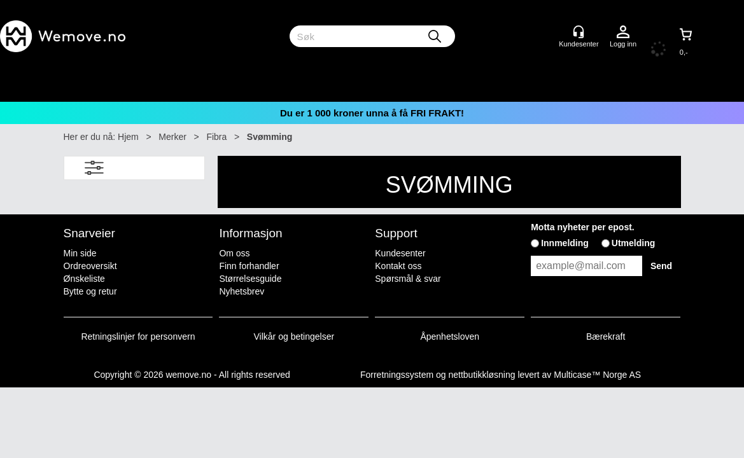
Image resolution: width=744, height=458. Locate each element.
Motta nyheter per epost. (583, 227)
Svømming (270, 137)
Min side (80, 253)
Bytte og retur (90, 291)
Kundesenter (400, 253)
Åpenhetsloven (449, 336)
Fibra (216, 137)
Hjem (128, 137)
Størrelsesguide (250, 279)
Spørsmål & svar (407, 279)
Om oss (234, 253)
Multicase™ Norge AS (597, 375)
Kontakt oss (398, 266)
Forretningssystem (396, 375)
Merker (172, 137)
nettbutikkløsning (481, 375)
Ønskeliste (84, 279)
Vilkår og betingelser (294, 336)
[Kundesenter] (578, 31)
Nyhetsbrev (241, 291)
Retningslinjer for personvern (138, 336)
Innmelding (565, 243)
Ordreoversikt (90, 266)
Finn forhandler (249, 266)
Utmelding (633, 243)
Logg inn (623, 32)
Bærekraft (605, 336)
